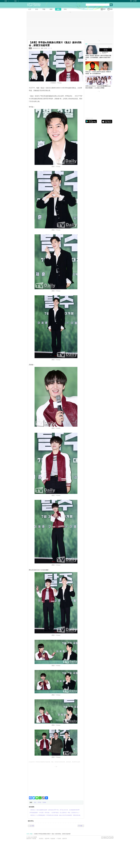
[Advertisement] (56, 780)
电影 (30, 48)
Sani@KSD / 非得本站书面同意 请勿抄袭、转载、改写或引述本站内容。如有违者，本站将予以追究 (54, 762)
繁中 (131, 1)
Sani (49, 48)
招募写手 (64, 838)
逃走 (35, 802)
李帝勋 (39, 802)
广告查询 (58, 838)
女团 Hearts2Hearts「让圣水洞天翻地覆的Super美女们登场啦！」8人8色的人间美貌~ (98, 87)
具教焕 (44, 802)
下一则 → (80, 825)
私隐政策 (53, 838)
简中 (135, 1)
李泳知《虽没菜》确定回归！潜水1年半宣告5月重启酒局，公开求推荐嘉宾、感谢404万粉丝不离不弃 (98, 57)
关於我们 (41, 838)
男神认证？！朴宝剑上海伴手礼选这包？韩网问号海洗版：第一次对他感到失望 (98, 72)
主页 (28, 833)
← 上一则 (31, 825)
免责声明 (47, 838)
